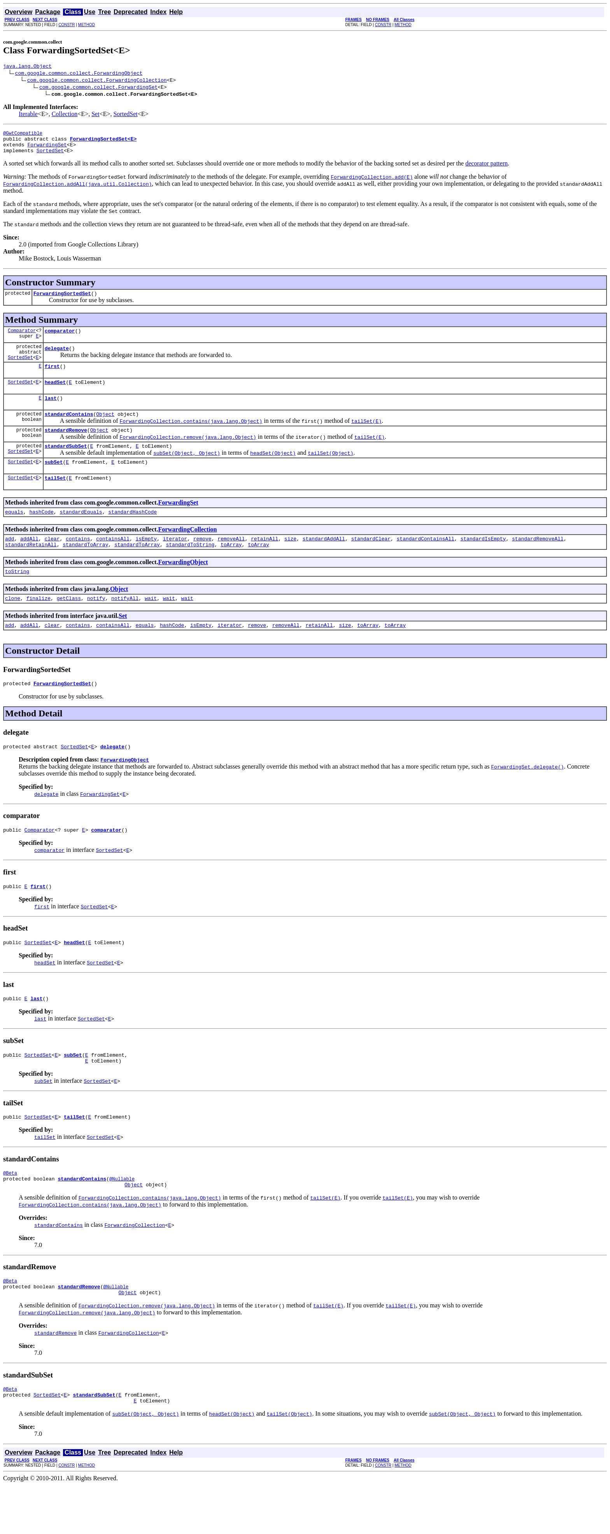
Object (105, 430)
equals (14, 533)
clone (12, 624)
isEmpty (146, 561)
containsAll (113, 561)
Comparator (22, 338)
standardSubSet (66, 464)
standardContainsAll (425, 561)
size (290, 561)
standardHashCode (132, 533)
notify (96, 624)
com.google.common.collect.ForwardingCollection (97, 80)
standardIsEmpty (483, 561)
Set (95, 115)
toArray (231, 568)
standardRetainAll (31, 568)
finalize (38, 624)
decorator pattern (486, 169)
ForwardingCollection (187, 551)
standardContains (69, 430)
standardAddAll (324, 561)
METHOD (86, 25)
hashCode (41, 533)
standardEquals (81, 533)
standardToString (190, 568)
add (9, 561)
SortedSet (125, 115)
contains (78, 561)
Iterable (28, 115)
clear (52, 561)
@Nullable (122, 1219)
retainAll (264, 561)
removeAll (231, 561)
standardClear (370, 561)
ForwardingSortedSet (62, 300)
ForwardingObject (183, 586)
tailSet (55, 498)
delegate (57, 358)
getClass (69, 624)
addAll (29, 561)
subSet (54, 481)
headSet (55, 395)
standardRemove (66, 447)
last (51, 413)
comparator (60, 338)
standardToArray (85, 568)
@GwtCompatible (22, 135)
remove (202, 561)
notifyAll (124, 624)
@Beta (10, 1212)
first (52, 378)
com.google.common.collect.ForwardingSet (98, 87)
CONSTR (66, 25)
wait (151, 624)
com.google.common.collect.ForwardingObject (79, 73)
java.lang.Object (27, 66)
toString (17, 596)
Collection (65, 115)
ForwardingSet (47, 149)
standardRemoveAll (538, 561)
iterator (175, 561)
